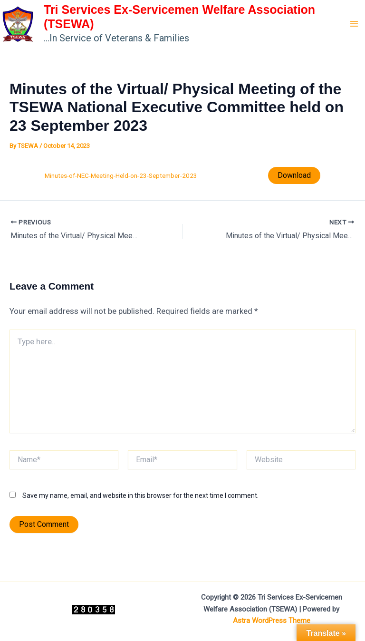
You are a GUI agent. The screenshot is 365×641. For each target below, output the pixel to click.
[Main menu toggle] (354, 24)
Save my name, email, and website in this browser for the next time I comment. (140, 495)
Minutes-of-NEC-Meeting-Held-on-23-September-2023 (121, 175)
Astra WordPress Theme (271, 620)
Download (294, 175)
